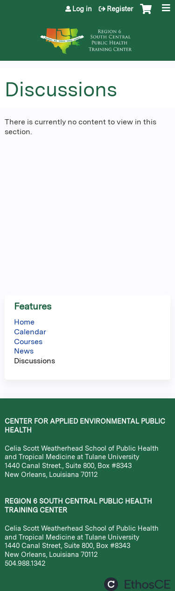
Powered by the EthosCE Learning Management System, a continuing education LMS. (137, 584)
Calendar (30, 331)
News (24, 350)
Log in (82, 9)
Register (120, 9)
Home (24, 321)
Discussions (34, 360)
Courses (28, 341)
